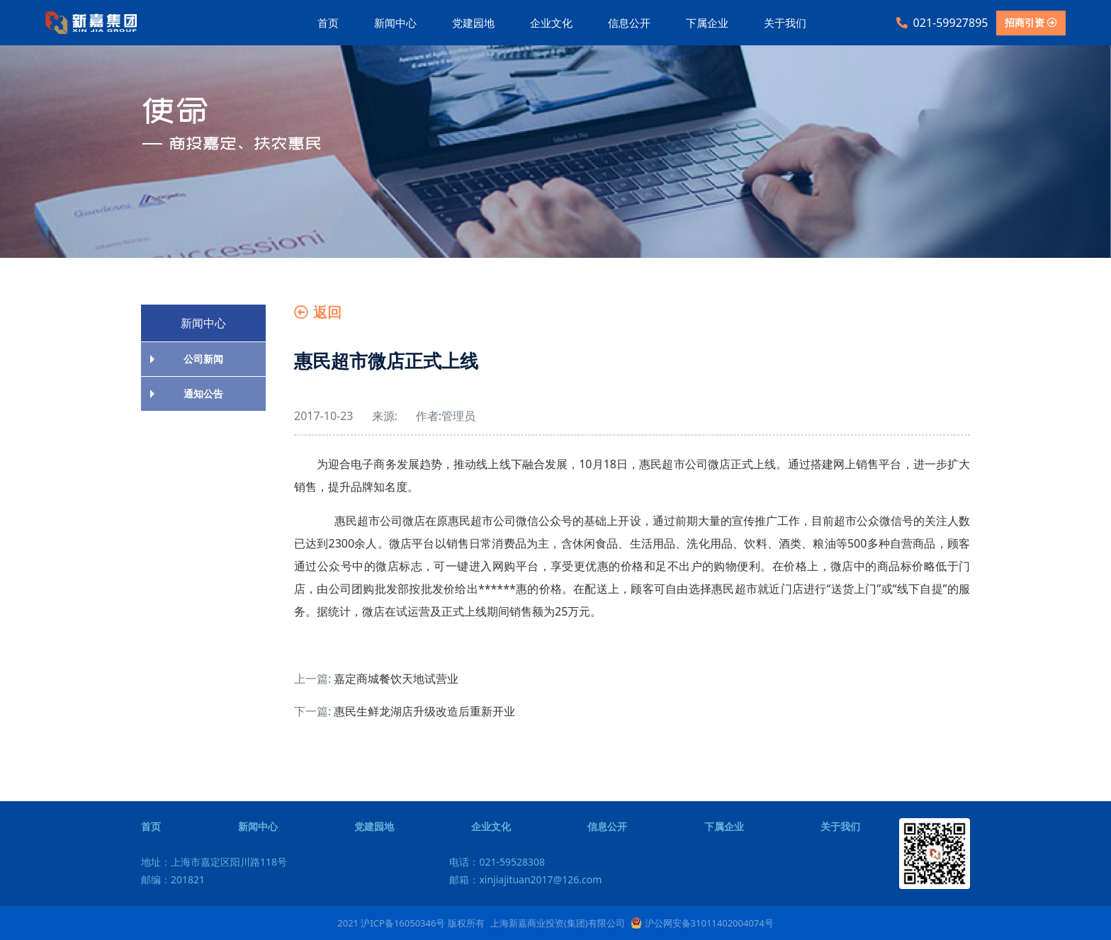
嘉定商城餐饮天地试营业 (396, 678)
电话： (497, 861)
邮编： (173, 879)
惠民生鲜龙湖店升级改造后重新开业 (424, 711)
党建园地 (473, 22)
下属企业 (707, 22)
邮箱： (525, 879)
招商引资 (1031, 22)
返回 (318, 312)
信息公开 (629, 22)
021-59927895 (942, 22)
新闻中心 (395, 22)
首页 (328, 22)
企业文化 (551, 22)
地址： (214, 861)
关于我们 (785, 22)
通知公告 (203, 393)
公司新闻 (203, 359)
